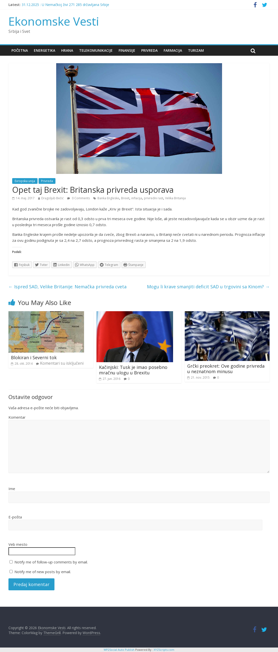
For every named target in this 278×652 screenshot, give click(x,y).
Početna (19, 50)
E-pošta (15, 516)
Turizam (196, 50)
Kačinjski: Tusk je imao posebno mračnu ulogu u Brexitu (133, 370)
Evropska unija (25, 181)
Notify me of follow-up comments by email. (51, 561)
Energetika (44, 50)
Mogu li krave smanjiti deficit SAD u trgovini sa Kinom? (208, 287)
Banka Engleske (108, 198)
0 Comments (78, 198)
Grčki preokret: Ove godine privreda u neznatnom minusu (226, 368)
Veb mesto (17, 544)
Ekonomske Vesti (53, 21)
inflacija (136, 198)
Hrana (67, 50)
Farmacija (173, 50)
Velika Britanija (175, 198)
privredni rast (153, 198)
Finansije (127, 50)
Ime (11, 488)
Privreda (149, 50)
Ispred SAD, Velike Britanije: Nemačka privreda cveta (67, 287)
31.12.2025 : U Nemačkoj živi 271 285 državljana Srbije (65, 4)
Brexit (125, 198)
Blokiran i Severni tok (34, 357)
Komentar (17, 417)
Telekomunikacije (96, 50)
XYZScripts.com (164, 650)
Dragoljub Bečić (52, 198)
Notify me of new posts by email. (42, 571)
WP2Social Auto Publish (119, 650)
